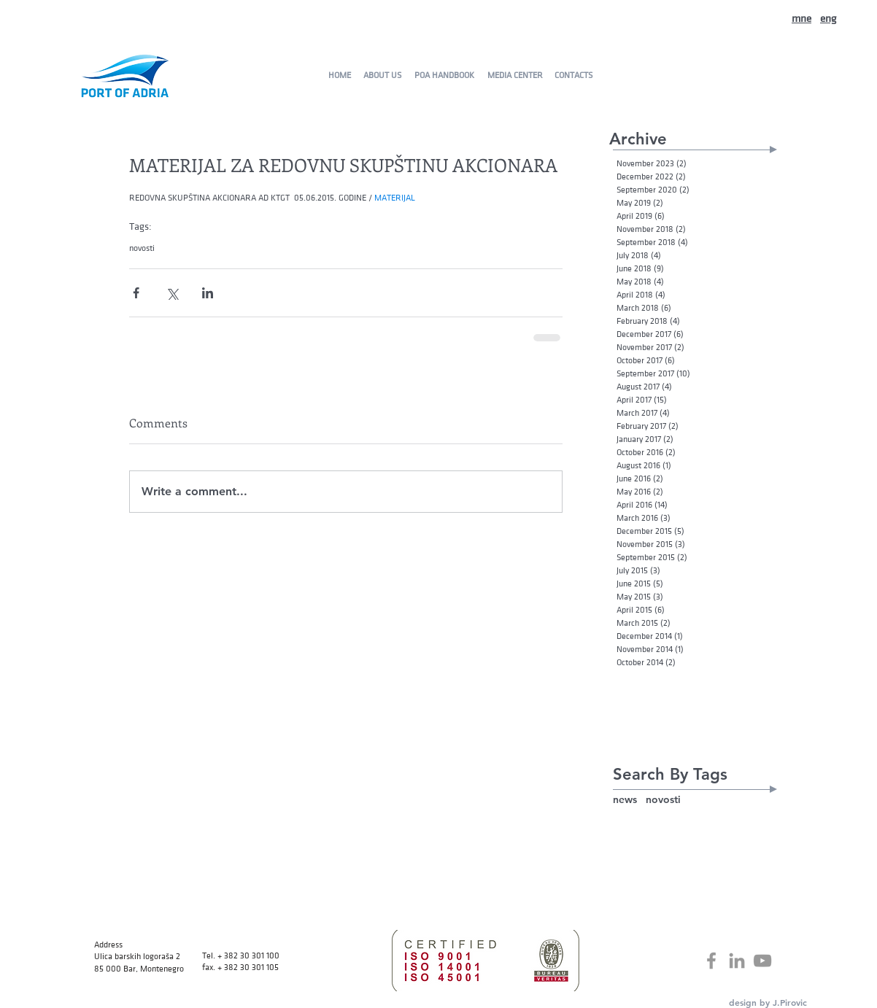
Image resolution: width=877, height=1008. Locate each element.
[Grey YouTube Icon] (762, 961)
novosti (142, 248)
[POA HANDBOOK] (444, 75)
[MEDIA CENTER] (514, 75)
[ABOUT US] (381, 75)
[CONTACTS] (573, 75)
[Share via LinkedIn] (208, 293)
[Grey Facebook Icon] (711, 961)
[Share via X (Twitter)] (172, 293)
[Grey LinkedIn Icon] (737, 961)
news (625, 799)
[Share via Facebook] (136, 293)
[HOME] (339, 75)
